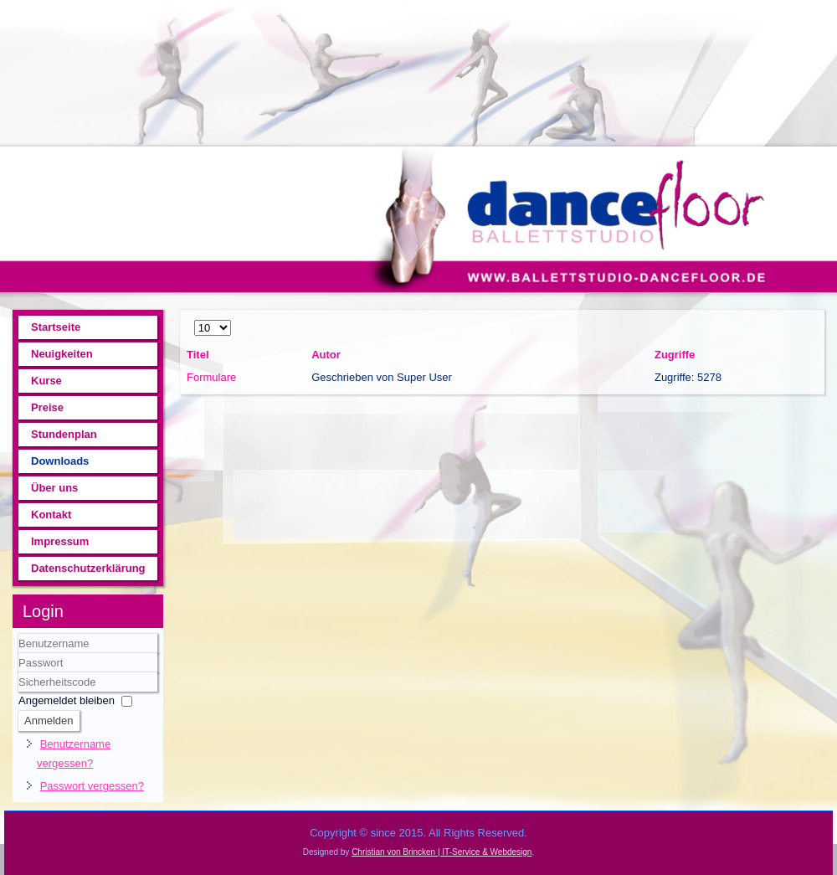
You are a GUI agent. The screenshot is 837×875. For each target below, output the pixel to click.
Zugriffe (675, 354)
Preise (47, 407)
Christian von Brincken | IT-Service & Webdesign (441, 852)
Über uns (54, 487)
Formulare (211, 377)
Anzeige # (194, 318)
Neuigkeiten (62, 353)
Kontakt (51, 514)
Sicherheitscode (18, 672)
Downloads (60, 461)
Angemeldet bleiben (66, 700)
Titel (198, 354)
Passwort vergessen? (92, 786)
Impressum (60, 541)
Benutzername (18, 653)
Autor (326, 354)
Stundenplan (64, 434)
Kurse (46, 380)
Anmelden (49, 720)
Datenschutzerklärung (88, 568)
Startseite (55, 327)
